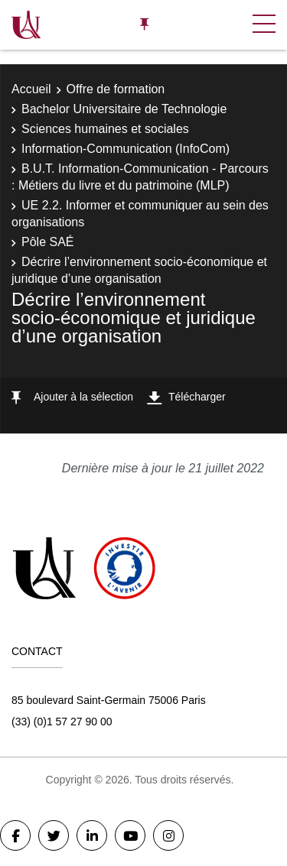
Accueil (31, 89)
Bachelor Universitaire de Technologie (124, 108)
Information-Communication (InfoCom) (125, 148)
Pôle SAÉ (47, 241)
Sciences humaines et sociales (105, 128)
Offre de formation (116, 89)
